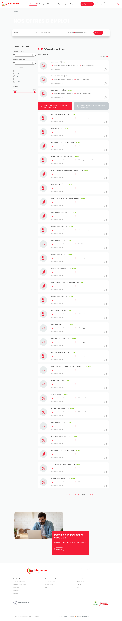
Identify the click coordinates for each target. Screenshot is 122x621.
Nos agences (80, 581)
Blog (71, 4)
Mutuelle (15, 593)
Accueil (16, 11)
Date (107, 56)
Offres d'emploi (33, 4)
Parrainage (16, 587)
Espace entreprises (63, 4)
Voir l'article (59, 549)
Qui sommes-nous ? (50, 578)
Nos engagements (50, 581)
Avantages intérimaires (19, 581)
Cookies (72, 616)
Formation (16, 590)
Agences (97, 5)
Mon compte (104, 5)
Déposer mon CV (88, 4)
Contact (76, 4)
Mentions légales (63, 616)
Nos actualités (49, 584)
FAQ (46, 587)
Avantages (42, 4)
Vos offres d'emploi (18, 578)
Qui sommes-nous (51, 4)
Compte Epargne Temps (19, 584)
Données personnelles (83, 616)
